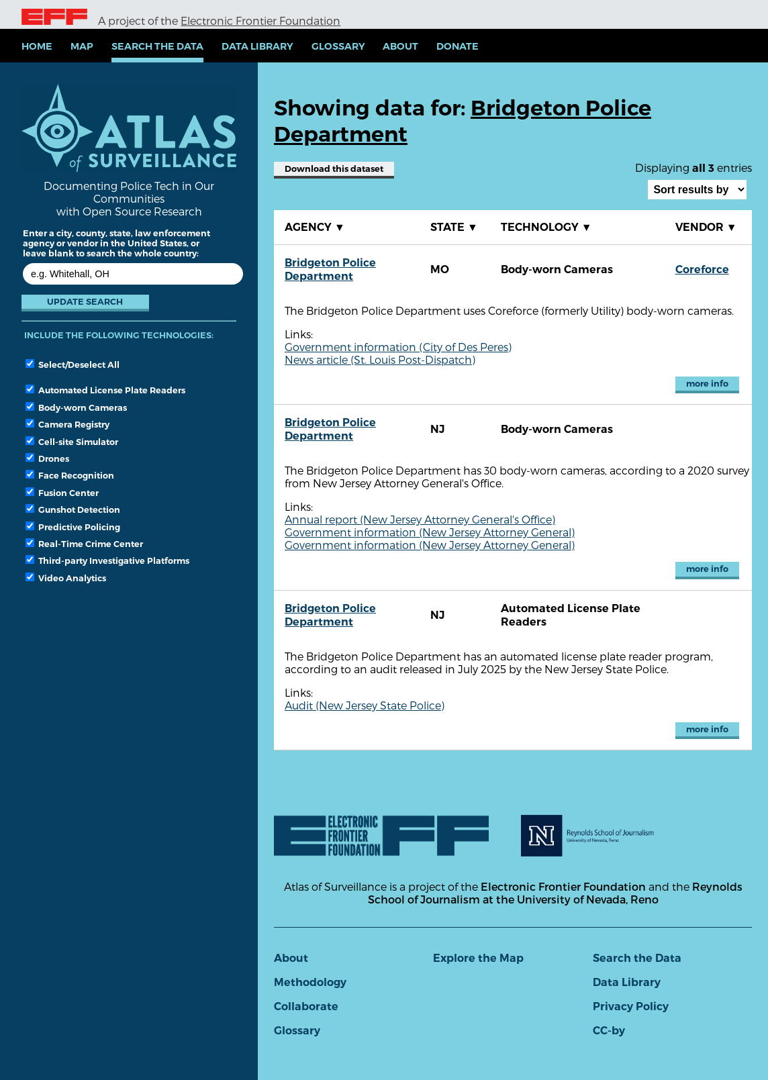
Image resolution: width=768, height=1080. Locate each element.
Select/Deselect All (72, 364)
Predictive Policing (73, 527)
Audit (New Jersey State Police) (364, 705)
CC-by (609, 1030)
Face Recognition (70, 475)
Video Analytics (66, 578)
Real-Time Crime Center (84, 543)
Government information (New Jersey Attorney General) (430, 532)
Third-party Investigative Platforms (107, 560)
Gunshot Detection (73, 509)
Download (334, 169)
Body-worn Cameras (76, 407)
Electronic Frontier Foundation (260, 20)
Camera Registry (67, 424)
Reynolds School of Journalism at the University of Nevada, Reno (555, 892)
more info (707, 384)
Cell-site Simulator (72, 441)
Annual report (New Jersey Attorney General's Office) (420, 519)
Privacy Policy (631, 1006)
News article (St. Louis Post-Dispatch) (380, 359)
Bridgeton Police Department (330, 269)
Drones (47, 458)
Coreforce (702, 269)
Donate (457, 46)
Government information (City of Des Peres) (398, 346)
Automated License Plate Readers (105, 390)
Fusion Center (62, 492)
